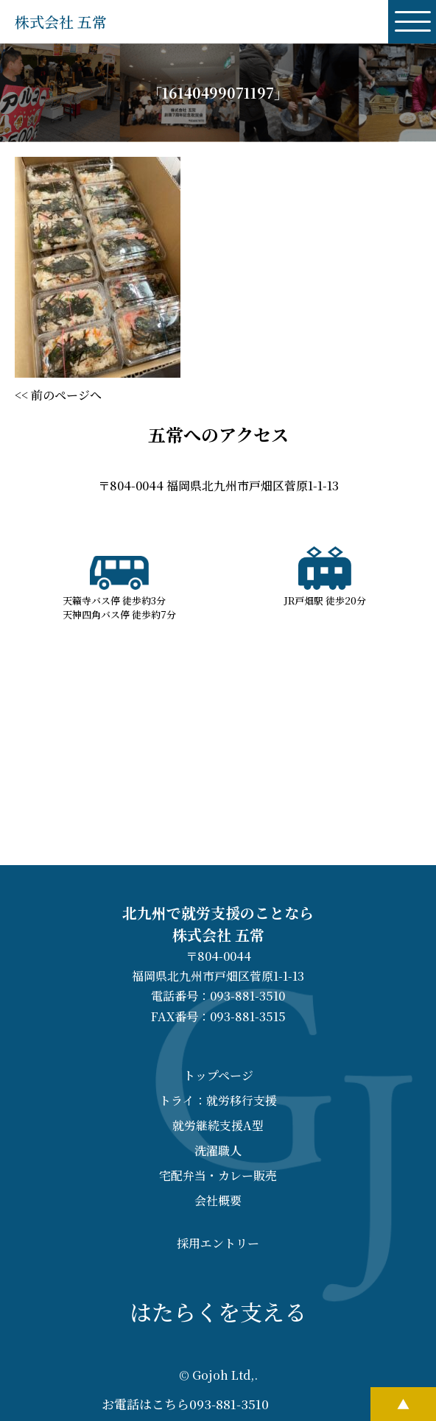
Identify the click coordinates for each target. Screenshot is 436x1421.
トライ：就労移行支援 (218, 1100)
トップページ (218, 1075)
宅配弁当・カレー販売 (218, 1175)
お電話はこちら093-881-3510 (185, 1403)
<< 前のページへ (58, 395)
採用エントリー (218, 1243)
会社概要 (218, 1200)
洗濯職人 (218, 1150)
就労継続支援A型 (218, 1125)
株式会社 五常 (61, 21)
